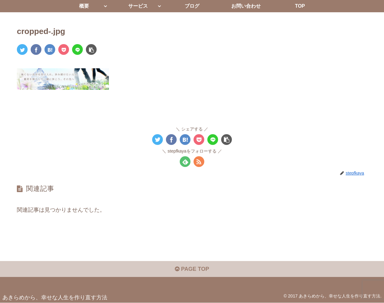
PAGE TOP (192, 269)
